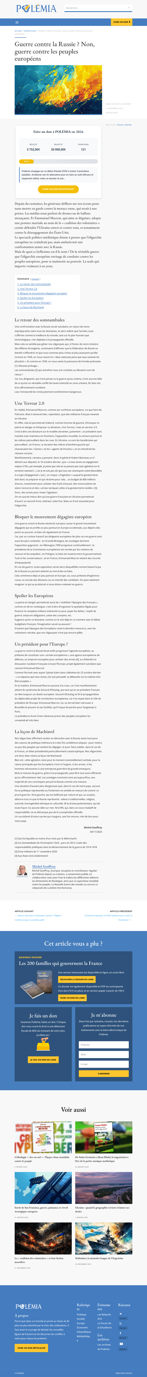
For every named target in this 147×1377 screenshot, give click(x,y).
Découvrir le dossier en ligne (77, 995)
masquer (35, 279)
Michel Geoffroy (123, 104)
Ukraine (128, 125)
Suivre (123, 1318)
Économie (82, 1327)
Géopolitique (30, 31)
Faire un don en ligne (72, 1013)
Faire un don (120, 22)
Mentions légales (124, 1373)
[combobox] (98, 8)
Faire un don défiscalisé (31, 1348)
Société (81, 1318)
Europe (81, 1323)
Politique (81, 1314)
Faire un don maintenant (58, 189)
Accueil (18, 31)
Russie (120, 125)
